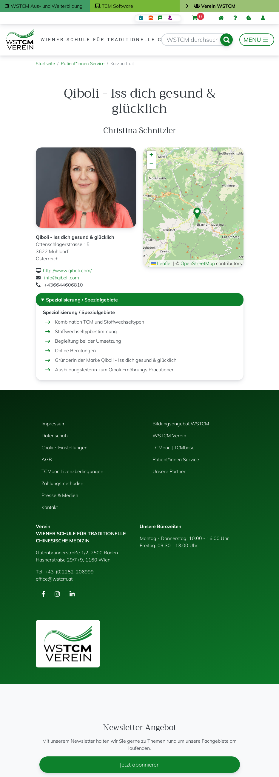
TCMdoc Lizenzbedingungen (72, 471)
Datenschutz (55, 435)
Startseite (45, 63)
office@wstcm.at (54, 579)
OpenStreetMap (198, 263)
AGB (46, 459)
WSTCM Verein (169, 435)
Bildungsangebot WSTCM (180, 424)
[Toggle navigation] (256, 39)
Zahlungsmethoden (62, 483)
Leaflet (161, 263)
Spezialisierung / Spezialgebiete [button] (82, 300)
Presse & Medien (59, 495)
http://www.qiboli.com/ (67, 270)
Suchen (226, 39)
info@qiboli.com (61, 278)
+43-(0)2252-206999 (69, 572)
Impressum (53, 424)
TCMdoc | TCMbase (173, 447)
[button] (197, 213)
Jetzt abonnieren (140, 764)
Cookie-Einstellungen (64, 447)
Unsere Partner (169, 471)
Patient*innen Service (82, 63)
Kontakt (49, 507)
